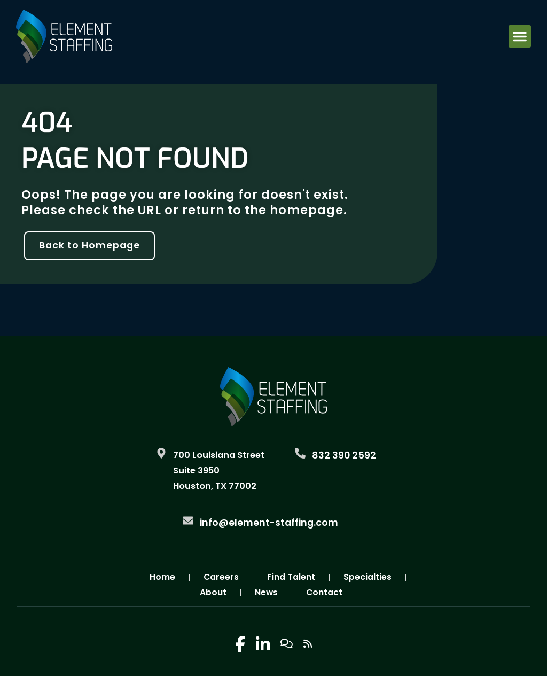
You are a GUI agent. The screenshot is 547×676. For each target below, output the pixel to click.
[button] (520, 36)
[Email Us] (188, 520)
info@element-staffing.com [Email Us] (269, 522)
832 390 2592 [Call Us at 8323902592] (344, 455)
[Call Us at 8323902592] (300, 453)
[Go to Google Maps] (161, 453)
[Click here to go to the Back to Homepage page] (89, 245)
